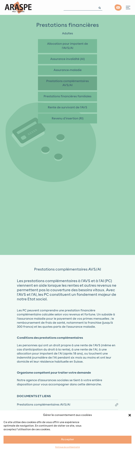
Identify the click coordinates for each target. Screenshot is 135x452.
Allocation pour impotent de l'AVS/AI (67, 45)
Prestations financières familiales (67, 96)
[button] (129, 415)
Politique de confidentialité (67, 447)
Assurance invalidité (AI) (67, 59)
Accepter (67, 439)
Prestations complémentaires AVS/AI (67, 83)
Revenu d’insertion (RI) (67, 118)
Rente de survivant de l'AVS (67, 107)
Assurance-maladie (68, 70)
